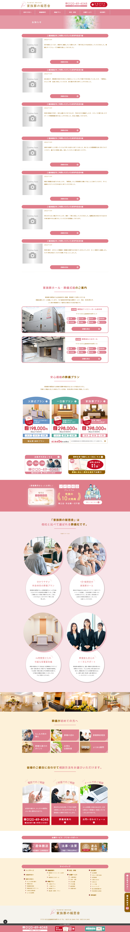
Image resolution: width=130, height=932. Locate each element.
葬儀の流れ (30, 884)
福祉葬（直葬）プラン (54, 891)
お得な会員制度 (31, 890)
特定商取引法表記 (96, 891)
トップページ (30, 870)
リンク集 (94, 884)
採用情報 (94, 877)
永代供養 (72, 882)
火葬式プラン (52, 884)
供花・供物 (72, 12)
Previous (20, 847)
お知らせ (94, 882)
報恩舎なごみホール (54, 877)
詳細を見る (70, 62)
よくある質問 (30, 893)
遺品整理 (72, 886)
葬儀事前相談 (30, 886)
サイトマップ (95, 886)
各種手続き (73, 888)
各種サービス (87, 12)
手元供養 (72, 884)
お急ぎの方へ (30, 875)
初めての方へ (28, 12)
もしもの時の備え (31, 881)
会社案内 (102, 12)
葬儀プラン (57, 12)
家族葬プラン (52, 888)
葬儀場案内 (42, 12)
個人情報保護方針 (96, 889)
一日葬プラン (52, 886)
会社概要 (94, 873)
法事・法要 (73, 879)
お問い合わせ (95, 879)
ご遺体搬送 (73, 877)
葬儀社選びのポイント (33, 888)
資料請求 (93, 895)
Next (109, 847)
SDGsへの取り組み (97, 875)
